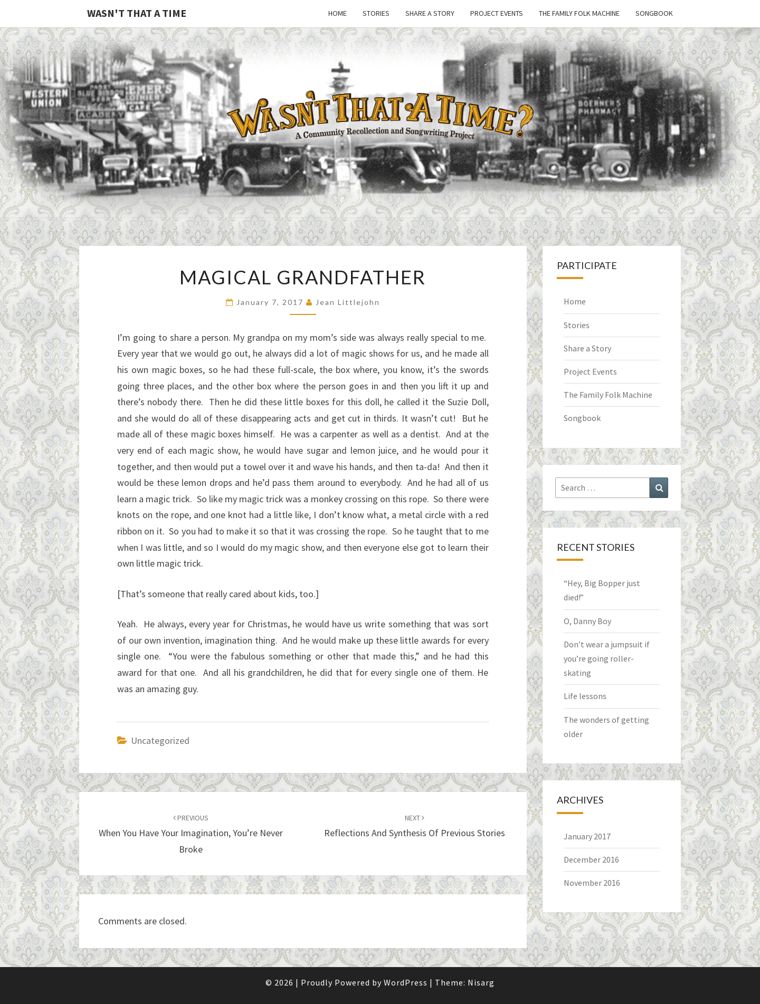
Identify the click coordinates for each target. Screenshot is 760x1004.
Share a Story (429, 13)
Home (337, 13)
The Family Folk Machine (579, 13)
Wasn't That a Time (136, 13)
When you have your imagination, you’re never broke (191, 834)
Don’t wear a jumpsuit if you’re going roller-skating (607, 658)
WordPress (406, 982)
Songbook (654, 13)
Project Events (496, 13)
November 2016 (592, 882)
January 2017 (587, 836)
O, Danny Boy (587, 621)
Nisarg (481, 982)
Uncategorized (160, 740)
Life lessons (585, 696)
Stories (376, 13)
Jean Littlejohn (348, 302)
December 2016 (591, 859)
